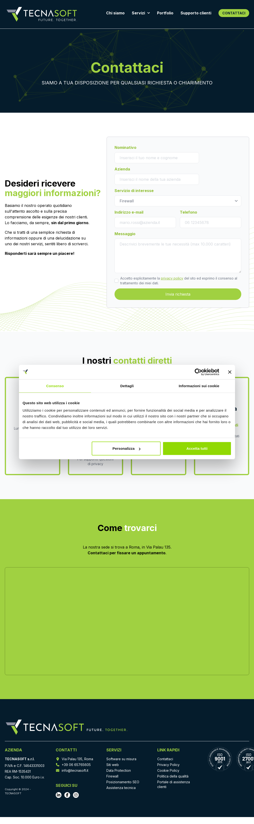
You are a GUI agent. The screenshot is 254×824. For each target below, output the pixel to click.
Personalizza (126, 448)
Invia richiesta (177, 294)
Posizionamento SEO (122, 782)
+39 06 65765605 (76, 765)
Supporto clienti (196, 13)
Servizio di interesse (134, 190)
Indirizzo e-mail (129, 212)
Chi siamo (115, 13)
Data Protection (118, 770)
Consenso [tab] (55, 386)
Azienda (122, 169)
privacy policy (172, 278)
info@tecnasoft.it (75, 770)
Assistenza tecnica (121, 788)
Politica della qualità (172, 776)
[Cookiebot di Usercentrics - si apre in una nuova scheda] (198, 371)
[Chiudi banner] (229, 372)
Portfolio (165, 13)
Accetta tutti (196, 448)
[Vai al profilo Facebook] (67, 795)
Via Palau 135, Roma (77, 759)
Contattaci (165, 759)
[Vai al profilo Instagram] (76, 795)
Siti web (112, 765)
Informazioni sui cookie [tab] (199, 386)
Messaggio (125, 233)
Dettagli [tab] (127, 386)
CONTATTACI (233, 13)
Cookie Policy (168, 770)
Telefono (188, 212)
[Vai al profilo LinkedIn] (58, 795)
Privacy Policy (168, 765)
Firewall (112, 776)
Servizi (141, 13)
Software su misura (121, 759)
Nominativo (125, 147)
